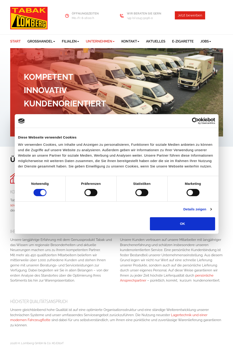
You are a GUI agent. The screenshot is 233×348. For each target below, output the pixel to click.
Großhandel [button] (41, 41)
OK (182, 224)
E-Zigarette (183, 41)
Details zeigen (194, 209)
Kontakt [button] (130, 41)
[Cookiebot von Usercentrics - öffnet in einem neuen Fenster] (195, 121)
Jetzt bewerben (190, 15)
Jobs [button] (205, 41)
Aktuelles (155, 41)
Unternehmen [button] (100, 41)
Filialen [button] (70, 41)
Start (15, 41)
